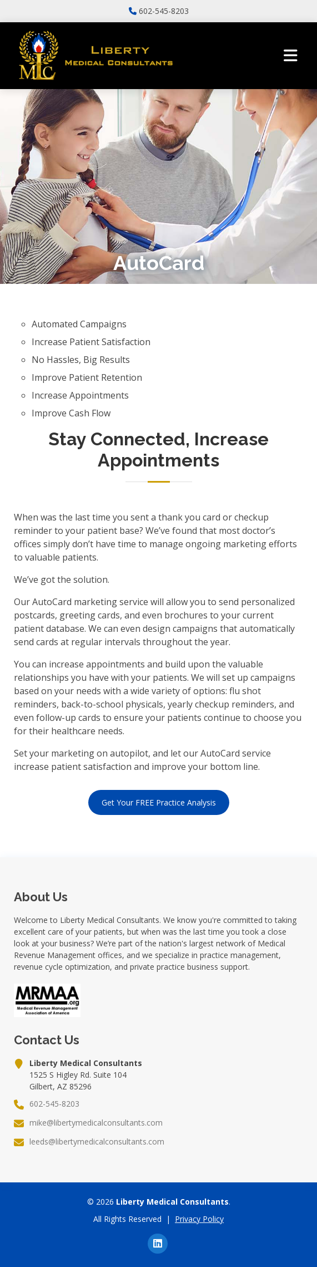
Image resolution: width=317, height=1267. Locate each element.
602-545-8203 (164, 11)
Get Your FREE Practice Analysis (159, 802)
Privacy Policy (199, 1219)
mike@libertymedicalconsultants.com (96, 1123)
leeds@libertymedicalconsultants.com (96, 1142)
